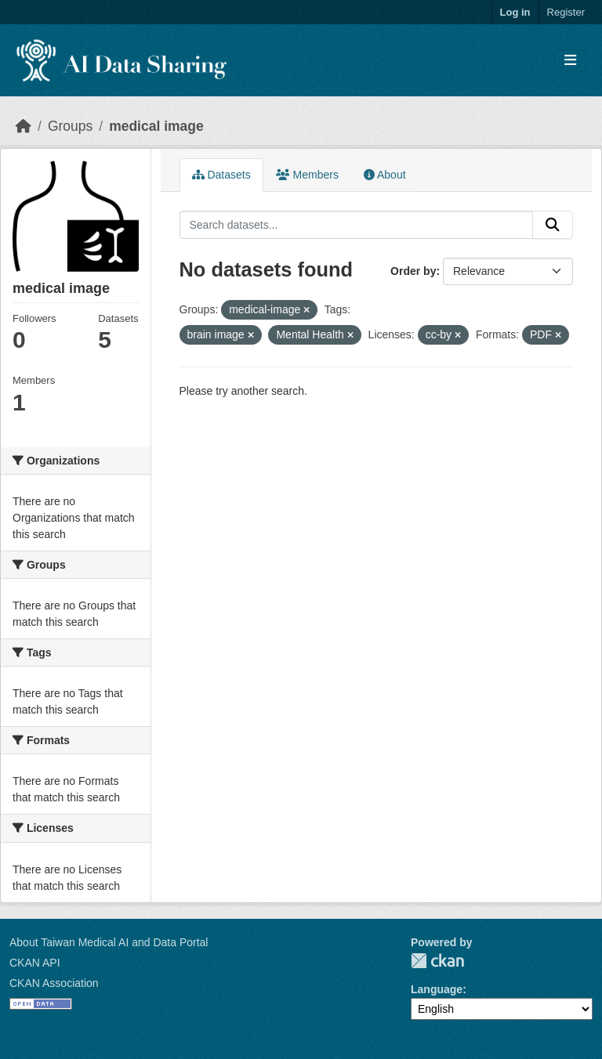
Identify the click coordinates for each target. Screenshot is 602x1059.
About (385, 174)
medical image (156, 126)
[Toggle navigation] (570, 60)
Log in (515, 12)
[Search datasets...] (357, 225)
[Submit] (552, 225)
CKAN (437, 960)
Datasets (221, 174)
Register (566, 12)
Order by (413, 271)
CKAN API (34, 962)
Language (436, 989)
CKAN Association (54, 983)
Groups (70, 126)
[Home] (23, 126)
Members (307, 174)
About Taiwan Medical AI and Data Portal (108, 942)
